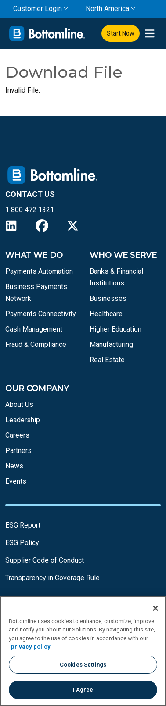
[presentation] (149, 33)
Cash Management (33, 329)
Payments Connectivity (40, 314)
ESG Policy (22, 542)
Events (15, 481)
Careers (17, 435)
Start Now (120, 33)
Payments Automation (39, 271)
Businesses (108, 298)
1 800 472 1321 (29, 210)
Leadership (22, 420)
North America (107, 8)
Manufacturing (111, 344)
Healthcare (106, 314)
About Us (19, 404)
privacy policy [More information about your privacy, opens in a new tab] (31, 646)
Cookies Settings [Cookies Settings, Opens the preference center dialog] (83, 664)
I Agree (83, 689)
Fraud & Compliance (35, 344)
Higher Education (115, 329)
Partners (18, 450)
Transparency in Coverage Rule (52, 578)
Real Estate (107, 360)
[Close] (155, 608)
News (14, 466)
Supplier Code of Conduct (44, 560)
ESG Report (22, 525)
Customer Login (37, 8)
